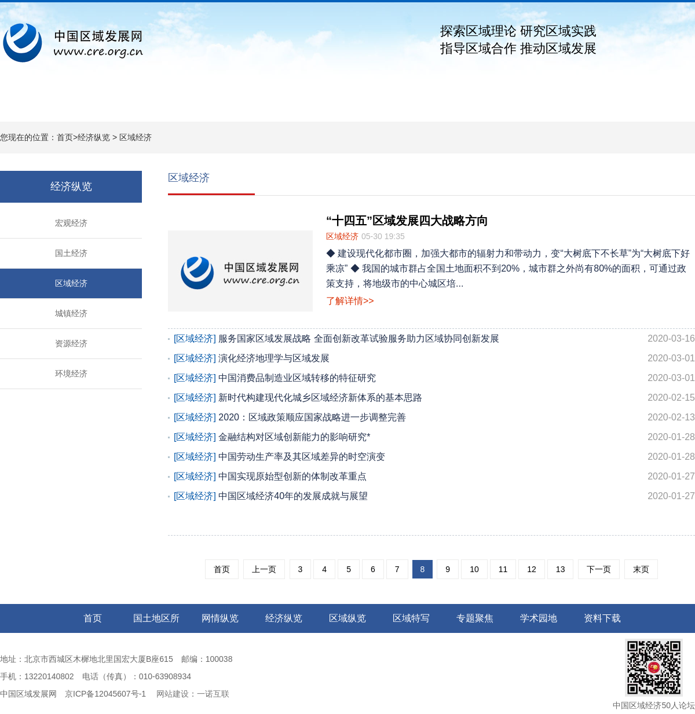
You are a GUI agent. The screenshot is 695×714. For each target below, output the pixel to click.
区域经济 (135, 137)
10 (474, 569)
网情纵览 (173, 104)
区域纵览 (312, 104)
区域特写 (382, 104)
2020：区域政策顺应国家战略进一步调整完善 (434, 417)
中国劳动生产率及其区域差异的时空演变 (434, 457)
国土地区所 (104, 104)
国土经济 (71, 253)
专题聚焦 (451, 104)
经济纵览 (243, 104)
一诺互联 (213, 693)
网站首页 (34, 104)
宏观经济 (71, 223)
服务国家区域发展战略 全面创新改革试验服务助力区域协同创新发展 (434, 339)
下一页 (599, 569)
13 (560, 569)
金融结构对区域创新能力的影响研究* (434, 437)
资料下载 (590, 104)
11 (503, 569)
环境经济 (71, 373)
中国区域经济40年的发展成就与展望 (434, 496)
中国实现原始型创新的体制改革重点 (434, 476)
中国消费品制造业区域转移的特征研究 (434, 378)
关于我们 (660, 104)
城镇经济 (71, 313)
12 (531, 569)
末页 (641, 569)
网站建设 (171, 693)
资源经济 (71, 343)
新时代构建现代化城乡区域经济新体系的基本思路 (434, 398)
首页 (65, 137)
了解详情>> (350, 301)
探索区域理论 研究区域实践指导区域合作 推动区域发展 (518, 40)
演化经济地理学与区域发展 (434, 358)
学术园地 (521, 104)
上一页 (264, 569)
